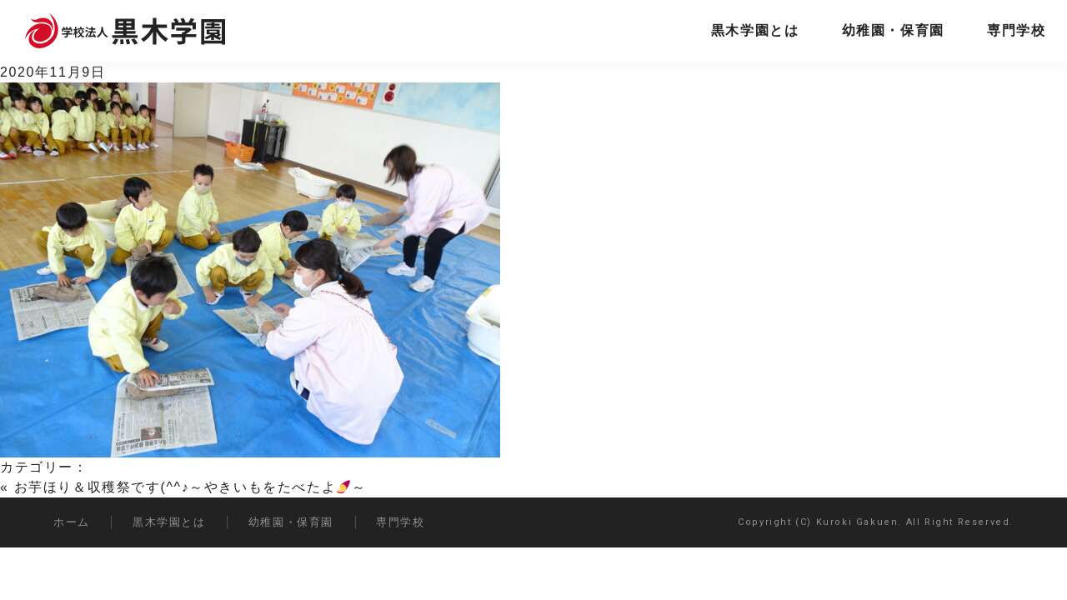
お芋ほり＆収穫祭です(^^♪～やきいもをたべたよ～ (190, 487)
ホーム (71, 522)
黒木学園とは (755, 30)
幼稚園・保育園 (893, 30)
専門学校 (1016, 30)
